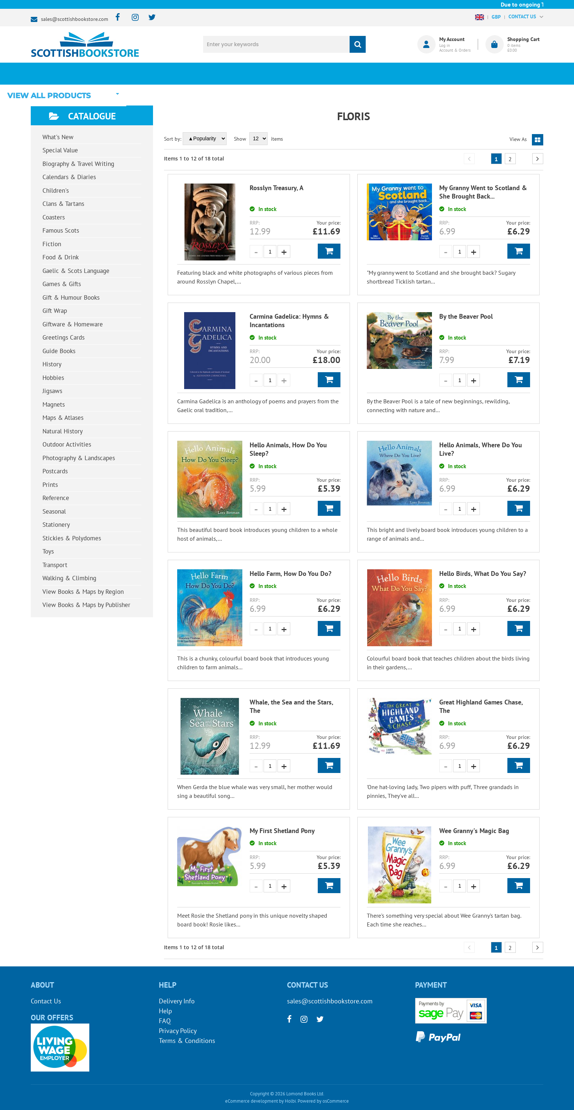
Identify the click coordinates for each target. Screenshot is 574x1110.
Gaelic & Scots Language (75, 271)
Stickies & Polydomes (71, 538)
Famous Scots (60, 230)
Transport (54, 565)
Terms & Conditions (187, 1040)
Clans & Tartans (63, 204)
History (51, 364)
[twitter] (148, 17)
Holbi (290, 1101)
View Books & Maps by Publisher (86, 605)
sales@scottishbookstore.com (74, 19)
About (410, 73)
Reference (55, 498)
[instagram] (132, 17)
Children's (55, 190)
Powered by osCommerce (323, 1101)
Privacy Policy (178, 1030)
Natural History (62, 431)
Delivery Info (177, 1001)
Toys (48, 551)
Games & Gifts (61, 284)
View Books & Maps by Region (83, 592)
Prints (50, 485)
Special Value (60, 150)
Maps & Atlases (62, 418)
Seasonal (54, 511)
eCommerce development (251, 1101)
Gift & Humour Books (71, 297)
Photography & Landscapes (78, 458)
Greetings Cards (63, 337)
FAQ (165, 1021)
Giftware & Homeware (72, 324)
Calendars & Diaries (69, 177)
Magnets (53, 404)
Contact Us (46, 1001)
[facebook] (115, 17)
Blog (321, 73)
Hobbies (53, 378)
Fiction (51, 244)
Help (165, 1011)
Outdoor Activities (66, 444)
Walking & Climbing (69, 578)
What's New (232, 73)
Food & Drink (60, 257)
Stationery (56, 525)
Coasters (53, 217)
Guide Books (58, 351)
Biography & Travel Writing (78, 164)
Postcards (55, 471)
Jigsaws (52, 391)
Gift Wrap (54, 311)
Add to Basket (329, 251)
